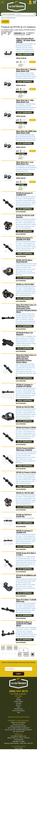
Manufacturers (18, 709)
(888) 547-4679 (18, 691)
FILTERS (5, 21)
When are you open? (18, 724)
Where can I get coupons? (18, 722)
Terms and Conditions (18, 710)
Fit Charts (18, 703)
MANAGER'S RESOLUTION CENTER (18, 717)
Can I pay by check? (18, 731)
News (18, 707)
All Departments (11, 18)
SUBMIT (18, 674)
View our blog (18, 748)
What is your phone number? (18, 726)
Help (18, 712)
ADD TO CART (32, 62)
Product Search (18, 701)
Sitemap (18, 699)
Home (3, 18)
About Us (18, 705)
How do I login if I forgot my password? (18, 728)
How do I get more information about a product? (18, 729)
